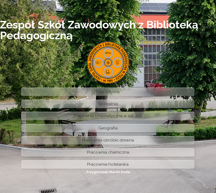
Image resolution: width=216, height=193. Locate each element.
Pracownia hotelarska (108, 164)
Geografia (108, 128)
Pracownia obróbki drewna (108, 140)
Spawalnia (108, 103)
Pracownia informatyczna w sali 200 (108, 115)
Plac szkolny (108, 91)
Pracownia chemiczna (108, 152)
